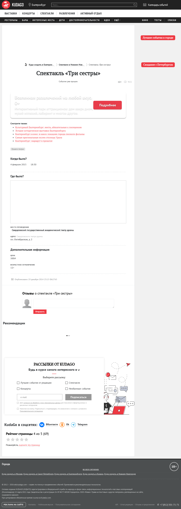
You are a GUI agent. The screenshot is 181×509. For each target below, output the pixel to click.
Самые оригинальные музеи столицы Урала (38, 137)
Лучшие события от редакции (36, 382)
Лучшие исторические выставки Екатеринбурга (40, 130)
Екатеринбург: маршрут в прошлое (33, 140)
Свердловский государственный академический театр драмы (43, 230)
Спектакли (74, 382)
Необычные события (79, 388)
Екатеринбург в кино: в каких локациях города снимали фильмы (50, 134)
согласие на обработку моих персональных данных (42, 403)
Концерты (26, 388)
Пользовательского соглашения (31, 411)
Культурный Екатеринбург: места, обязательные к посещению (48, 127)
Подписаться (78, 397)
